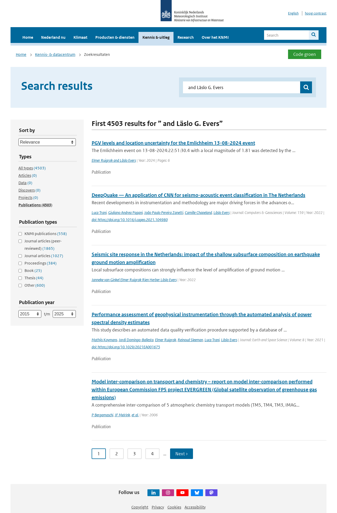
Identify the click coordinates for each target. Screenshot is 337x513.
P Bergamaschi (102, 414)
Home (27, 37)
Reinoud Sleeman (190, 339)
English (293, 13)
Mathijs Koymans (104, 339)
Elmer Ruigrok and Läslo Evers (114, 160)
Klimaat (80, 37)
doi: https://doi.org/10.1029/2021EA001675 (126, 346)
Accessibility (195, 507)
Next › (181, 454)
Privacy (158, 507)
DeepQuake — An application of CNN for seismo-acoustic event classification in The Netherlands (198, 195)
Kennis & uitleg (156, 37)
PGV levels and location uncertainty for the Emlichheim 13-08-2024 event (173, 143)
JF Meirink (122, 414)
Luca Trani (99, 212)
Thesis (33, 277)
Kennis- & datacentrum (55, 54)
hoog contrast (315, 13)
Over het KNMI (215, 37)
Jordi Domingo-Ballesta (136, 339)
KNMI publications (45, 233)
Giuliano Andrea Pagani (125, 212)
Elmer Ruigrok (165, 339)
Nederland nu (53, 37)
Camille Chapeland (198, 212)
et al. (135, 414)
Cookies (174, 507)
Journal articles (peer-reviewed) (43, 244)
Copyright (139, 507)
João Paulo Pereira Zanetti (163, 212)
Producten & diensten (115, 37)
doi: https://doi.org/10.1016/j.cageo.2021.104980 (130, 219)
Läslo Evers (222, 212)
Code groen (304, 54)
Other (34, 285)
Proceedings (40, 263)
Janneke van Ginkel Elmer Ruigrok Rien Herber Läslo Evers (134, 279)
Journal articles (43, 255)
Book (33, 270)
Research (185, 37)
